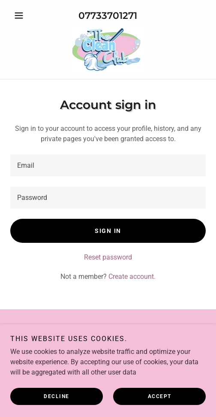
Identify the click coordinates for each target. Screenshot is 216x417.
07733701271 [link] (107, 15)
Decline (56, 396)
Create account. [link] (132, 276)
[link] (108, 49)
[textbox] (108, 165)
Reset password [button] (108, 257)
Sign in (108, 230)
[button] (24, 15)
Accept (159, 396)
